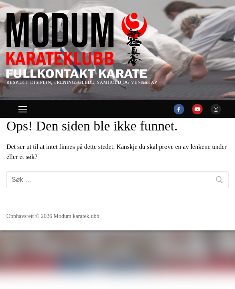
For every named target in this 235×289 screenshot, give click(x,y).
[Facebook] (179, 109)
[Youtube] (197, 109)
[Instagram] (216, 109)
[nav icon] (23, 109)
